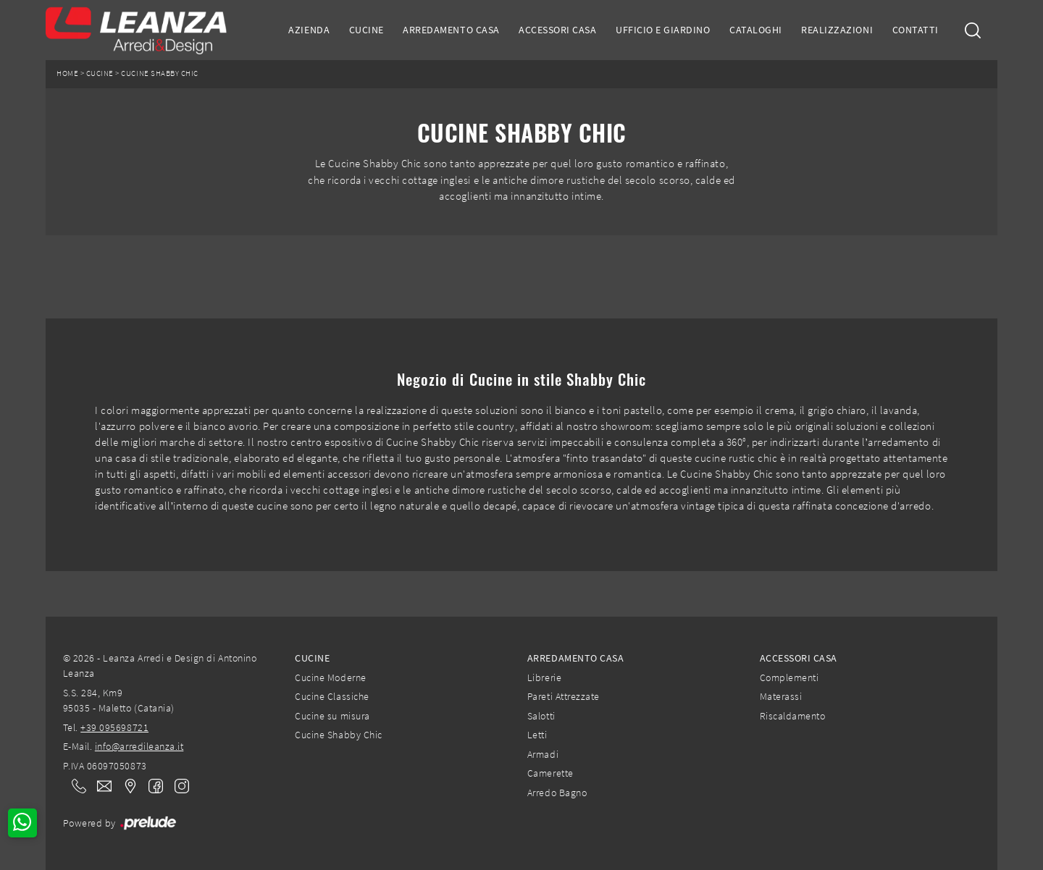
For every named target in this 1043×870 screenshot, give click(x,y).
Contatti (915, 29)
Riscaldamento (793, 715)
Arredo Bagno (557, 792)
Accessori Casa (557, 29)
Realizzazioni (837, 29)
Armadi (542, 754)
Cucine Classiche (332, 696)
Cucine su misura (332, 715)
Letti (537, 734)
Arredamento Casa (451, 29)
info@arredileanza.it (139, 746)
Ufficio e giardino (663, 29)
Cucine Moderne (330, 677)
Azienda (309, 29)
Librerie (544, 677)
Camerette (550, 773)
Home (67, 73)
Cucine (366, 29)
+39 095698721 (114, 727)
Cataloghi (755, 29)
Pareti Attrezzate (563, 696)
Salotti (541, 715)
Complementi (789, 677)
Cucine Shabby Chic (159, 73)
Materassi (781, 696)
